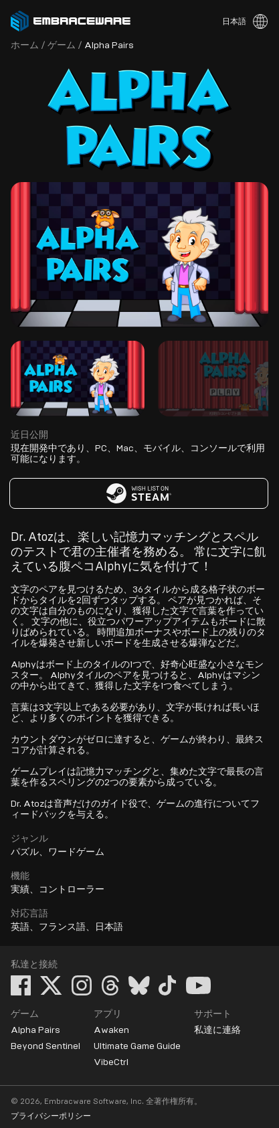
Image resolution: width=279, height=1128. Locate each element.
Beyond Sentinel (45, 1046)
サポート (212, 1014)
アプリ (108, 1014)
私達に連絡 (217, 1030)
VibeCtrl (111, 1062)
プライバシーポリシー (51, 1116)
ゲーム (62, 45)
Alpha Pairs (35, 1030)
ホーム (25, 45)
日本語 (234, 21)
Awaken (111, 1030)
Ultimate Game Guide (137, 1046)
